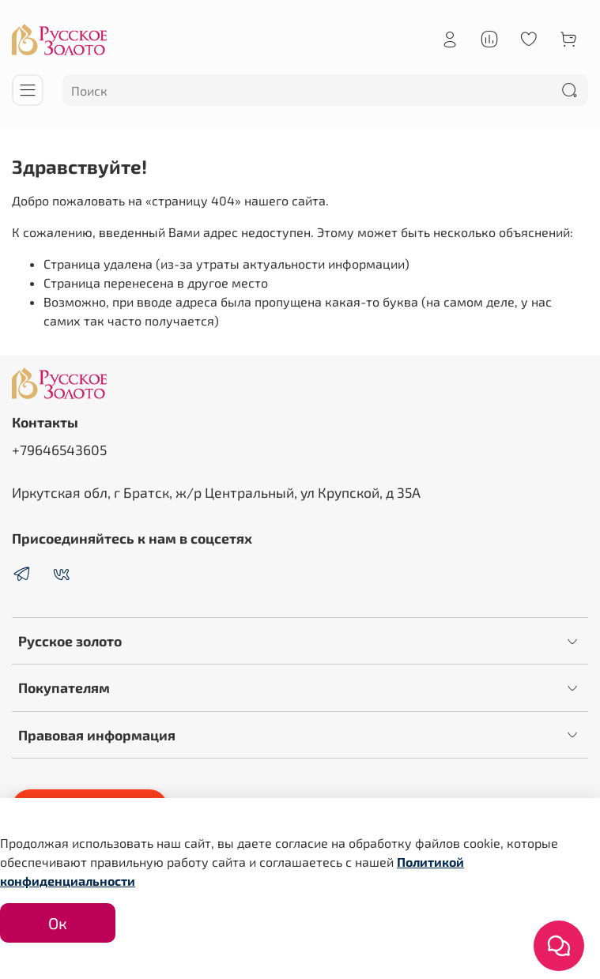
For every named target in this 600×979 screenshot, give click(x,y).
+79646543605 (59, 449)
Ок (57, 922)
